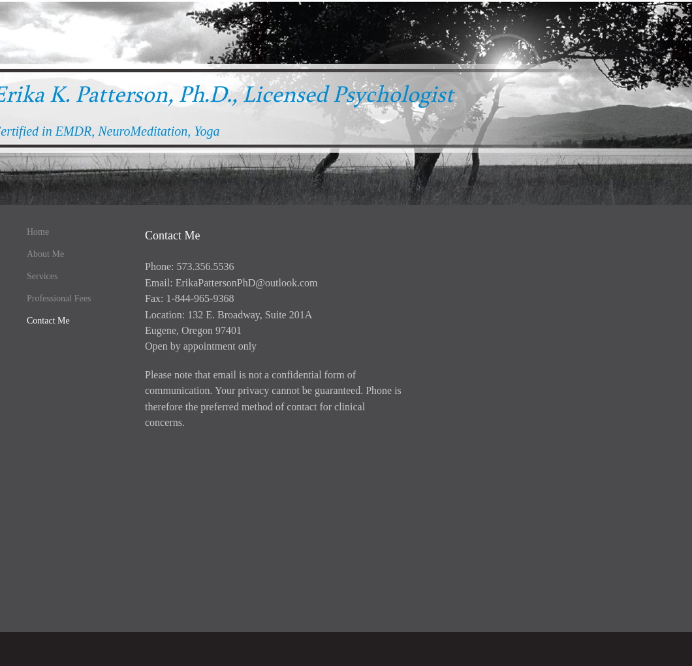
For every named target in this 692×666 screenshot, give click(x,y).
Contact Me (48, 320)
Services (42, 276)
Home (38, 232)
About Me (45, 254)
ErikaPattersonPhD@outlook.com (247, 282)
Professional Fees (59, 298)
